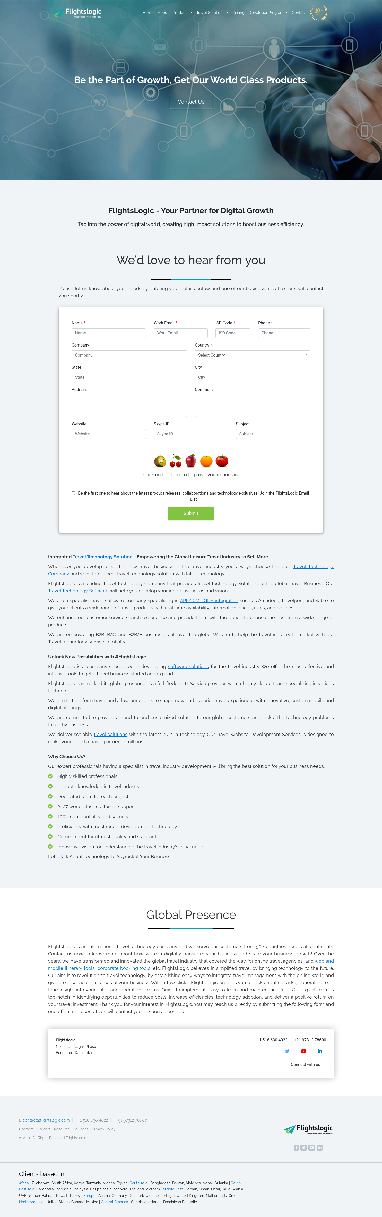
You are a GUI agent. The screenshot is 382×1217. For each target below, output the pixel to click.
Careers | (44, 1129)
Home (148, 12)
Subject (243, 423)
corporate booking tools (124, 968)
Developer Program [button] (267, 12)
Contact (299, 12)
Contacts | (27, 1129)
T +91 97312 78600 (130, 1120)
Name (78, 323)
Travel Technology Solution (103, 556)
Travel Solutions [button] (210, 12)
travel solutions (111, 734)
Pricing (239, 12)
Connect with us (305, 1064)
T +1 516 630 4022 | (93, 1120)
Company (82, 345)
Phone (265, 323)
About (163, 12)
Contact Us (191, 102)
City (198, 367)
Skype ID (161, 423)
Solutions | (81, 1129)
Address (79, 389)
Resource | (63, 1129)
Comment (204, 389)
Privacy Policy (104, 1129)
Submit (191, 513)
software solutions (188, 666)
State (76, 367)
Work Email (165, 323)
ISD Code (225, 323)
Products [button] (181, 12)
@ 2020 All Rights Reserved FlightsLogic (52, 1138)
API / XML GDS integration (209, 600)
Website (79, 423)
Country (203, 345)
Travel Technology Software (78, 590)
